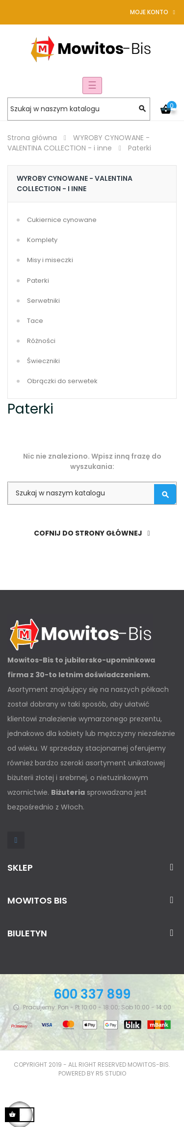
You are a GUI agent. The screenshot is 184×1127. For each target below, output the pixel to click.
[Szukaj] (78, 109)
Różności (41, 340)
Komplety (42, 240)
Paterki (38, 280)
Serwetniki (43, 300)
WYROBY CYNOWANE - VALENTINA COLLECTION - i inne (74, 183)
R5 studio (111, 1073)
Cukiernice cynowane (62, 219)
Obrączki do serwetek (62, 381)
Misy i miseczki (50, 260)
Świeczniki (43, 361)
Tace (35, 320)
